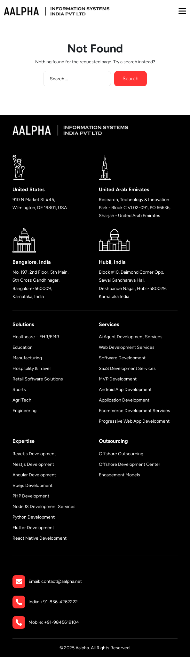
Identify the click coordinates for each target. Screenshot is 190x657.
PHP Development (30, 496)
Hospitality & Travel (31, 368)
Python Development (33, 517)
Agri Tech (21, 400)
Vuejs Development (32, 485)
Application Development (124, 400)
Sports (19, 389)
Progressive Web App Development (134, 421)
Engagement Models (119, 475)
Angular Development (34, 475)
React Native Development (39, 538)
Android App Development (125, 389)
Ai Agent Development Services (130, 337)
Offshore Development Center (129, 464)
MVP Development (118, 379)
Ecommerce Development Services (134, 410)
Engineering (24, 410)
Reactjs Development (34, 454)
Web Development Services (126, 347)
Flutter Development (33, 527)
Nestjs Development (33, 464)
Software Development (122, 358)
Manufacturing (27, 358)
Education (22, 347)
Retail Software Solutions (37, 379)
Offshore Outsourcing (121, 454)
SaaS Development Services (127, 368)
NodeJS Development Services (43, 506)
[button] (182, 11)
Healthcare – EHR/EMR (35, 337)
